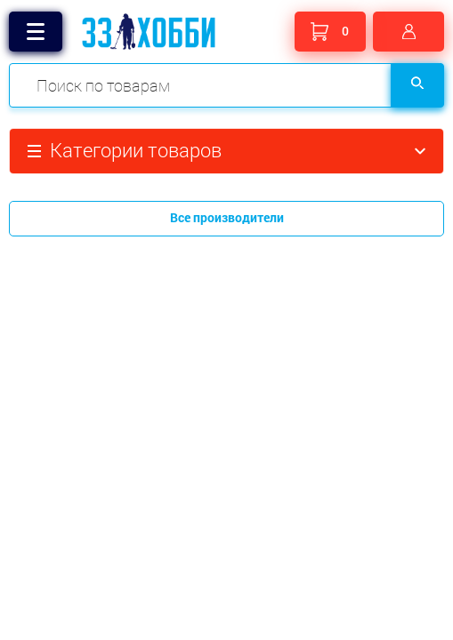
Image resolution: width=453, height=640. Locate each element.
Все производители (227, 217)
